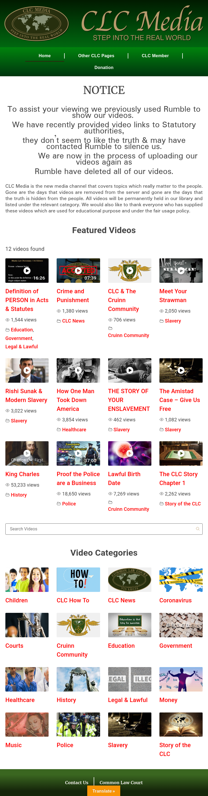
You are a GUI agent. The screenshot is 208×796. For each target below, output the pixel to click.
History (19, 495)
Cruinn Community (128, 335)
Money (168, 700)
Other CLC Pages (96, 55)
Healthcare (74, 429)
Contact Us (77, 782)
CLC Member (155, 55)
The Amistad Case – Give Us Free (179, 400)
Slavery (173, 321)
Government (18, 338)
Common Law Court (121, 782)
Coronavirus (175, 600)
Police (69, 503)
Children (16, 600)
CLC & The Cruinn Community (123, 300)
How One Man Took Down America (75, 400)
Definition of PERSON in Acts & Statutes (27, 300)
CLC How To (73, 600)
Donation (104, 67)
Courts (14, 645)
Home (45, 55)
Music (13, 745)
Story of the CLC (183, 503)
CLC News (73, 321)
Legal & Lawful (21, 346)
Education (22, 329)
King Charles (22, 474)
